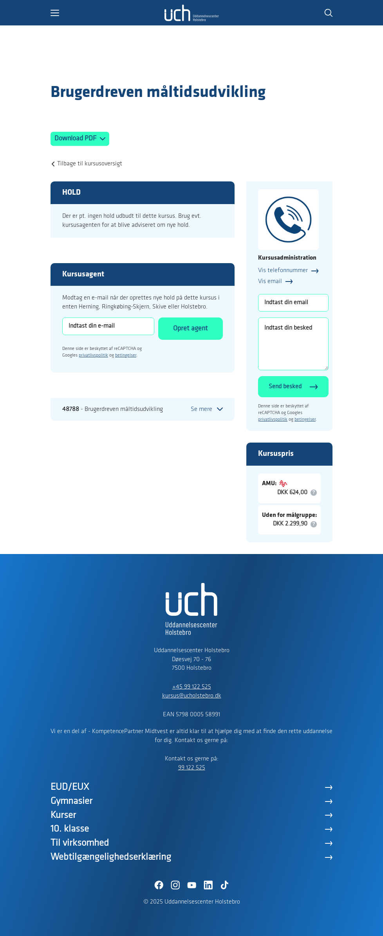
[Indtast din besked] (293, 343)
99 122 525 (191, 768)
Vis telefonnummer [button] (283, 270)
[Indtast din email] (293, 303)
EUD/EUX (70, 787)
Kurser (63, 815)
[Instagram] (175, 885)
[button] (107, 13)
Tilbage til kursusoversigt (89, 164)
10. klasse (70, 829)
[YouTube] (191, 885)
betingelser (125, 355)
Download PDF (76, 138)
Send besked (285, 387)
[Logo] (96, 67)
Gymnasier (71, 801)
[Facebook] (158, 885)
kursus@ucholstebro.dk (191, 696)
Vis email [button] (270, 281)
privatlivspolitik (93, 355)
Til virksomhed (80, 843)
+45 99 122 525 (191, 687)
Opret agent (190, 328)
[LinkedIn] (208, 885)
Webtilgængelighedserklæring (111, 857)
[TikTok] (224, 885)
